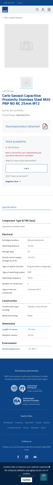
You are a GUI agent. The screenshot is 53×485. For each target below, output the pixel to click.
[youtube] (35, 457)
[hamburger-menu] (48, 9)
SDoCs (43, 427)
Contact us (19, 422)
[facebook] (18, 457)
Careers (38, 422)
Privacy (26, 427)
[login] (43, 9)
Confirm (26, 479)
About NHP (29, 422)
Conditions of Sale (14, 427)
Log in (26, 168)
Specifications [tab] (9, 207)
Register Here (13, 181)
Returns (46, 422)
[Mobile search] (37, 9)
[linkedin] (26, 457)
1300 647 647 (8, 2)
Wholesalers (8, 422)
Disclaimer (35, 427)
